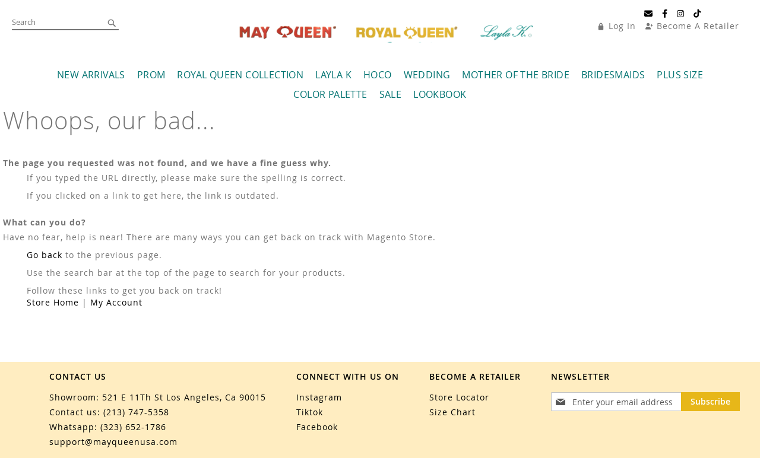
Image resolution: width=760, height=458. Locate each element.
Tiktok (309, 412)
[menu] (380, 84)
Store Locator (459, 397)
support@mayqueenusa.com (113, 441)
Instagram (319, 397)
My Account (116, 302)
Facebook (317, 426)
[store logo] (387, 32)
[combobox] (65, 22)
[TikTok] (697, 14)
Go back (44, 254)
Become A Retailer (698, 25)
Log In (622, 25)
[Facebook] (665, 14)
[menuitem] (91, 75)
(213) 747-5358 (136, 412)
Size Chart (452, 412)
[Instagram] (681, 14)
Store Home (53, 302)
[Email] (648, 14)
